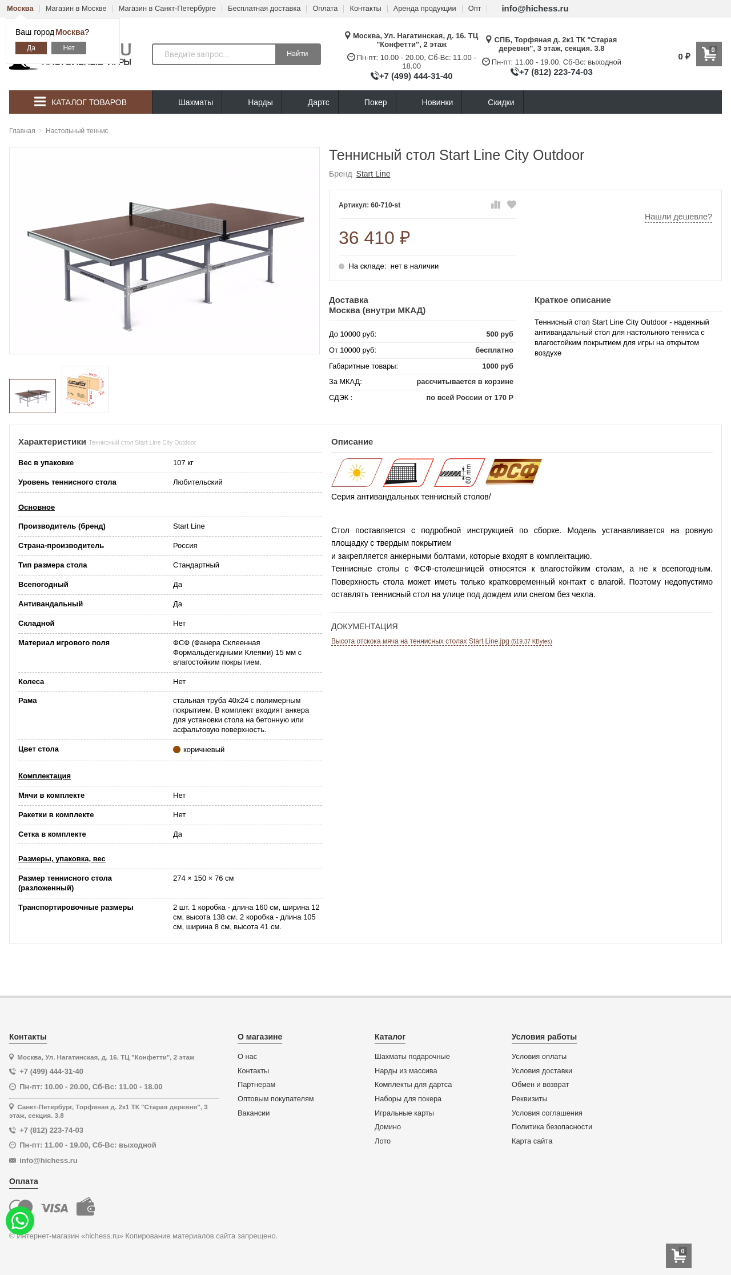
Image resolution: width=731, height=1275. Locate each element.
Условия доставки (542, 1071)
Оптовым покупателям (276, 1099)
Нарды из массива (406, 1071)
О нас (247, 1057)
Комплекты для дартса (413, 1085)
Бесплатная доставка (264, 9)
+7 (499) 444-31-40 (416, 76)
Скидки (492, 104)
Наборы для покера (408, 1099)
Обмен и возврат (540, 1085)
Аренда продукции (424, 9)
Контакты (365, 9)
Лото (383, 1141)
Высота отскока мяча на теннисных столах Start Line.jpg (441, 641)
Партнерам (256, 1085)
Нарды (252, 102)
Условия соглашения (547, 1113)
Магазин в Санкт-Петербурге (167, 9)
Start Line (373, 173)
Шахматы (187, 102)
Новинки (429, 102)
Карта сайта (532, 1141)
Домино (388, 1127)
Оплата (325, 9)
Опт (474, 9)
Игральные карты (404, 1113)
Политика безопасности (552, 1127)
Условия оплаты (539, 1057)
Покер (367, 102)
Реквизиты (530, 1099)
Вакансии (254, 1113)
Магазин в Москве (76, 9)
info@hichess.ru (534, 8)
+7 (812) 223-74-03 (556, 72)
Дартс (310, 102)
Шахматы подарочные (412, 1057)
